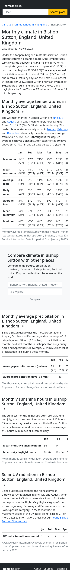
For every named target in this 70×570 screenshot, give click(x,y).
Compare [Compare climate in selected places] (35, 299)
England (42, 24)
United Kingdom (24, 24)
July (61, 118)
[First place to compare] (35, 285)
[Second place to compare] (35, 292)
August (11, 121)
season (13, 5)
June (55, 118)
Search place (58, 12)
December (13, 133)
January (51, 129)
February (62, 129)
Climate (6, 24)
